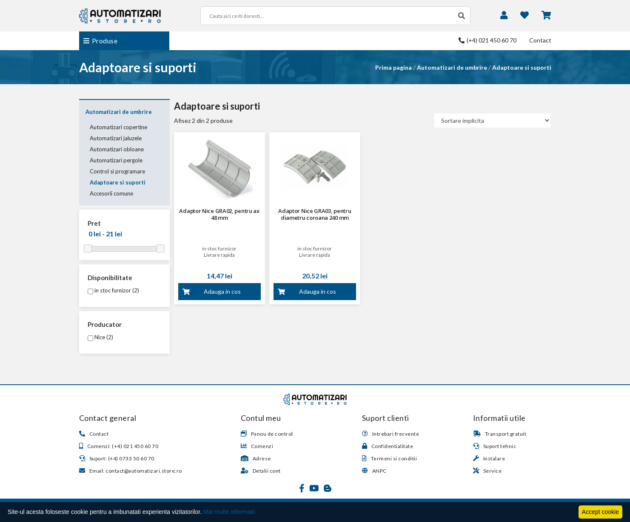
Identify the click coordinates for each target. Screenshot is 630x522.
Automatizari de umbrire (452, 67)
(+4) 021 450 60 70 (487, 40)
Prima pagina (393, 67)
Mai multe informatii (229, 511)
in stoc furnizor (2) (113, 290)
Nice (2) (100, 337)
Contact (540, 40)
